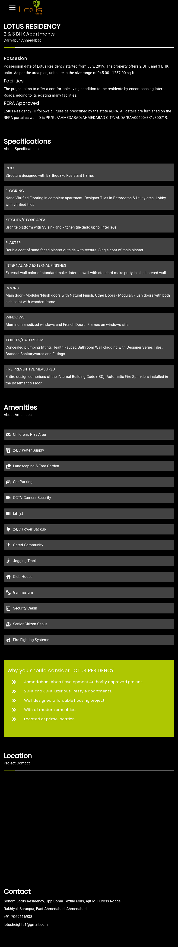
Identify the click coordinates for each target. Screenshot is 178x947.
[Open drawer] (12, 7)
